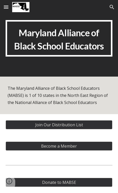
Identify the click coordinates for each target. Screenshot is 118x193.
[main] (59, 38)
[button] (6, 7)
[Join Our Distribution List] (59, 125)
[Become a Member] (59, 146)
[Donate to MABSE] (59, 182)
